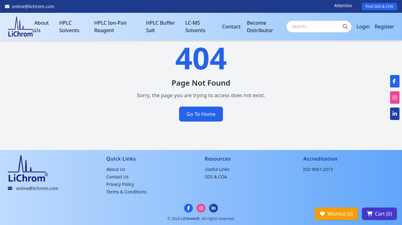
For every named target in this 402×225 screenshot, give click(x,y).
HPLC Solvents (69, 26)
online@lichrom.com (37, 188)
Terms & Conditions (126, 192)
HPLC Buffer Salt (160, 26)
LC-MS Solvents (195, 26)
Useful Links (217, 169)
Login (363, 26)
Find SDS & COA (379, 6)
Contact (231, 26)
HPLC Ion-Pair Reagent (110, 26)
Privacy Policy (120, 184)
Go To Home (201, 114)
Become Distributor (260, 26)
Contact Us (117, 177)
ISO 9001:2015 (318, 169)
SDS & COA (216, 177)
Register (384, 26)
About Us (41, 26)
